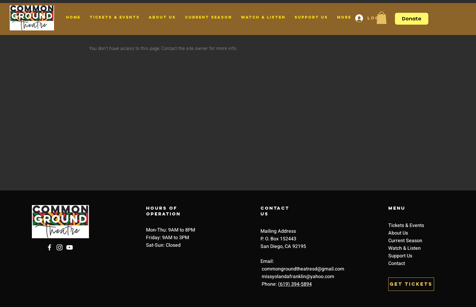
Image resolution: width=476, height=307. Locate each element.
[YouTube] (69, 247)
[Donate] (411, 19)
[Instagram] (59, 247)
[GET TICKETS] (411, 284)
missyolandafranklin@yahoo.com (297, 276)
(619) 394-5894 (295, 284)
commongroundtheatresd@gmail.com (303, 269)
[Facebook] (49, 247)
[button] (381, 18)
